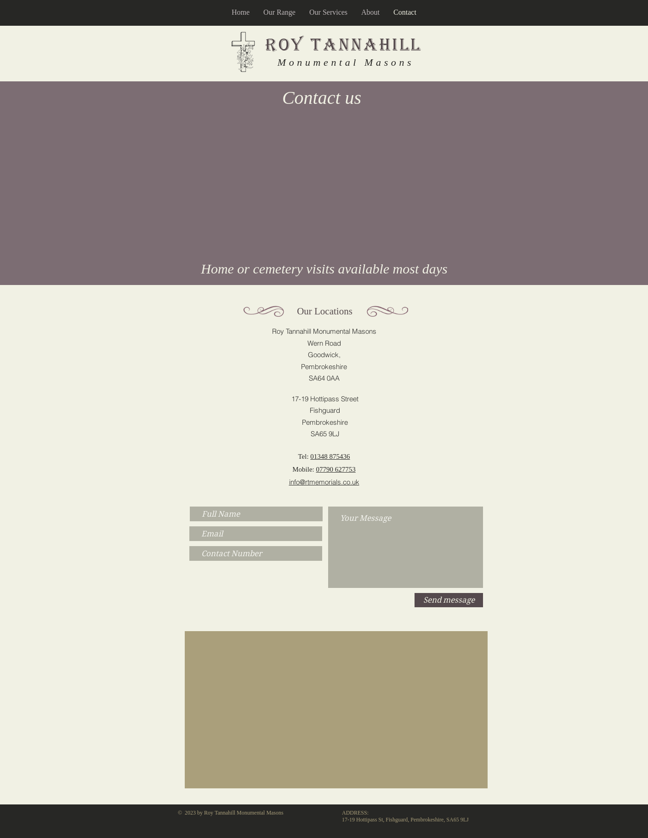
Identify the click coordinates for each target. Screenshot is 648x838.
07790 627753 (336, 469)
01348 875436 (330, 456)
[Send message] (449, 600)
